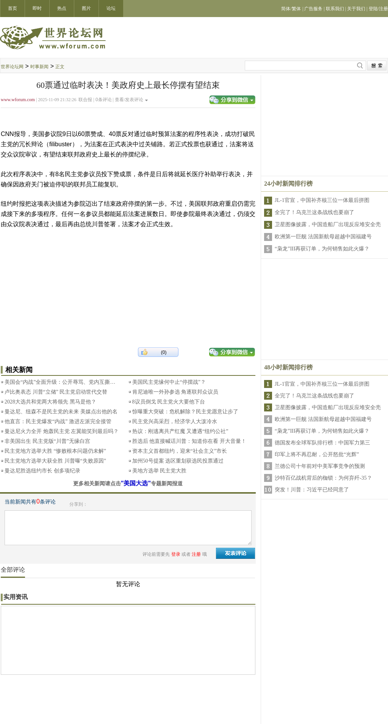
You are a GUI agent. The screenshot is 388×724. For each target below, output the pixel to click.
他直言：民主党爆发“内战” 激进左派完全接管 (58, 421)
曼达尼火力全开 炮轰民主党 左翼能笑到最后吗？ (62, 431)
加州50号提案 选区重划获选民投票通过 (178, 461)
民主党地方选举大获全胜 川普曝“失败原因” (55, 461)
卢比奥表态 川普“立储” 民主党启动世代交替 (56, 392)
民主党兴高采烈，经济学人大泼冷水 (174, 421)
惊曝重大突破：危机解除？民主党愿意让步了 (185, 411)
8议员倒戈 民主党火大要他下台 (168, 402)
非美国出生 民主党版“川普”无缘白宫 (47, 441)
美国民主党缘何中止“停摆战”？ (169, 382)
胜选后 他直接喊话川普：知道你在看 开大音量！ (189, 441)
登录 (175, 554)
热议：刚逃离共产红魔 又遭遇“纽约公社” (180, 431)
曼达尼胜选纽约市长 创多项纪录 (42, 471)
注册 (196, 554)
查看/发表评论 (129, 99)
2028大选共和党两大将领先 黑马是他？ (50, 402)
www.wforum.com (18, 99)
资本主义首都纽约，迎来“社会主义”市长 (179, 451)
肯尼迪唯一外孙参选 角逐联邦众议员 (175, 392)
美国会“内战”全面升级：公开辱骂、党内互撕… (60, 382)
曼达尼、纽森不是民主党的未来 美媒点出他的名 (61, 411)
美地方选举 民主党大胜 (159, 471)
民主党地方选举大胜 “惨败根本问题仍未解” (55, 451)
